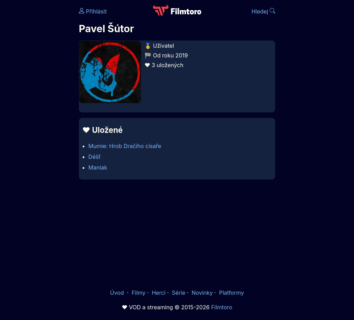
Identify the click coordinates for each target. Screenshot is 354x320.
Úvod (117, 292)
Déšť (94, 156)
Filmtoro (221, 307)
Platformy (231, 292)
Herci (159, 292)
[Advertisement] (37, 106)
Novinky (202, 292)
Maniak (98, 167)
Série (178, 292)
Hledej (263, 11)
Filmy (139, 292)
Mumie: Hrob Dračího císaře (124, 146)
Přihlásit (93, 11)
